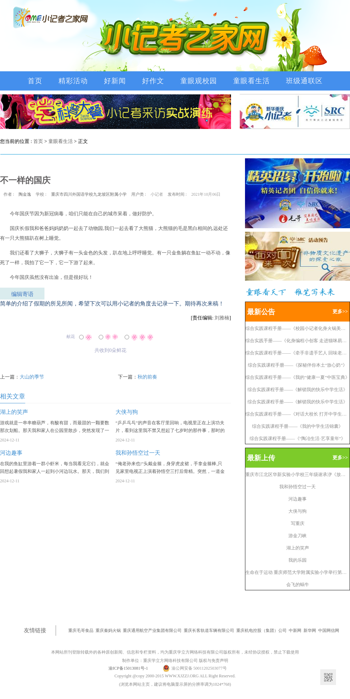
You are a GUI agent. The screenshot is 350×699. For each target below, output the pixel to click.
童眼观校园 (198, 81)
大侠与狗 (297, 511)
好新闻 (115, 81)
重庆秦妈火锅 (108, 630)
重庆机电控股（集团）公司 (261, 630)
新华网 (309, 630)
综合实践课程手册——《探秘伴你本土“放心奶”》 (298, 365)
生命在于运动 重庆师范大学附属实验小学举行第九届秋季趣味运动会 (297, 572)
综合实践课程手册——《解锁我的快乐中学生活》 (297, 389)
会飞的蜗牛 (297, 584)
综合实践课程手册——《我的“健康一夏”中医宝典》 (297, 377)
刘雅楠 (222, 317)
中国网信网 (328, 630)
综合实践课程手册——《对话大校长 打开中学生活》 (297, 414)
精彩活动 (73, 81)
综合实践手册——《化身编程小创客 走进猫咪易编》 (297, 340)
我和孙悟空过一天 (297, 486)
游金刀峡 (297, 535)
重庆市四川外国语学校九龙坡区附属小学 (89, 194)
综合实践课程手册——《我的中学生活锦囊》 (297, 426)
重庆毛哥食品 (80, 630)
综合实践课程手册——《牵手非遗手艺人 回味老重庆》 (297, 352)
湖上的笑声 (297, 547)
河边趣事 (297, 499)
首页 (35, 81)
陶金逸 (25, 194)
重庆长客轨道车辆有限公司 (209, 630)
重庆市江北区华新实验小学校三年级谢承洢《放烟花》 (297, 474)
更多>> (340, 311)
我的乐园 (297, 560)
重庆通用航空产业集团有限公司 (152, 630)
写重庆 (297, 523)
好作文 (153, 81)
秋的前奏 (147, 377)
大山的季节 (32, 377)
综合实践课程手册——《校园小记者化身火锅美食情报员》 (297, 328)
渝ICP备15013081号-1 (128, 668)
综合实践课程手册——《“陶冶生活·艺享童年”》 (298, 438)
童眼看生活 (251, 81)
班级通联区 (304, 81)
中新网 (295, 630)
